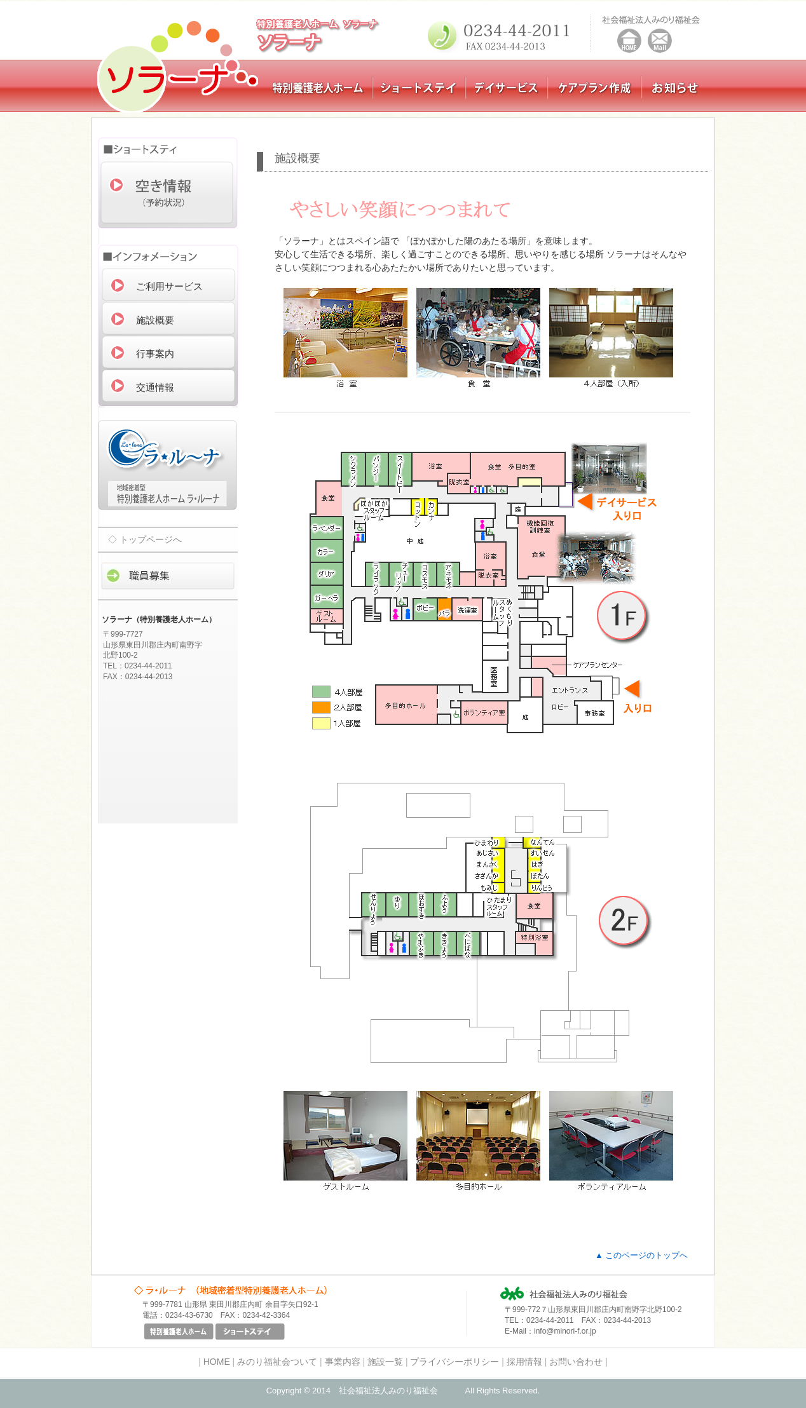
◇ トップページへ (145, 539)
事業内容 (342, 1362)
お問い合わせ (576, 1362)
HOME (216, 1362)
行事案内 (155, 353)
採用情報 (524, 1362)
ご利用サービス (169, 286)
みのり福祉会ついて (277, 1362)
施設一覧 (385, 1362)
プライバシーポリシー (454, 1362)
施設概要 (155, 320)
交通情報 (155, 387)
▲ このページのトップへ (641, 1255)
